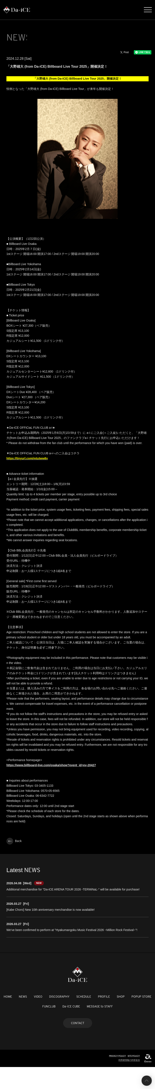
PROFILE (104, 1018)
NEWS (23, 1018)
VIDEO (38, 1018)
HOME (8, 1018)
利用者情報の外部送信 (129, 1082)
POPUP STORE (141, 1018)
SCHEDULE (83, 1018)
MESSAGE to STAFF (100, 1028)
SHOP (121, 1018)
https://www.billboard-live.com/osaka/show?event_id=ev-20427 (51, 787)
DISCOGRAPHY (59, 1018)
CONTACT (77, 1045)
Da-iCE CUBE (71, 1028)
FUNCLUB (49, 1028)
